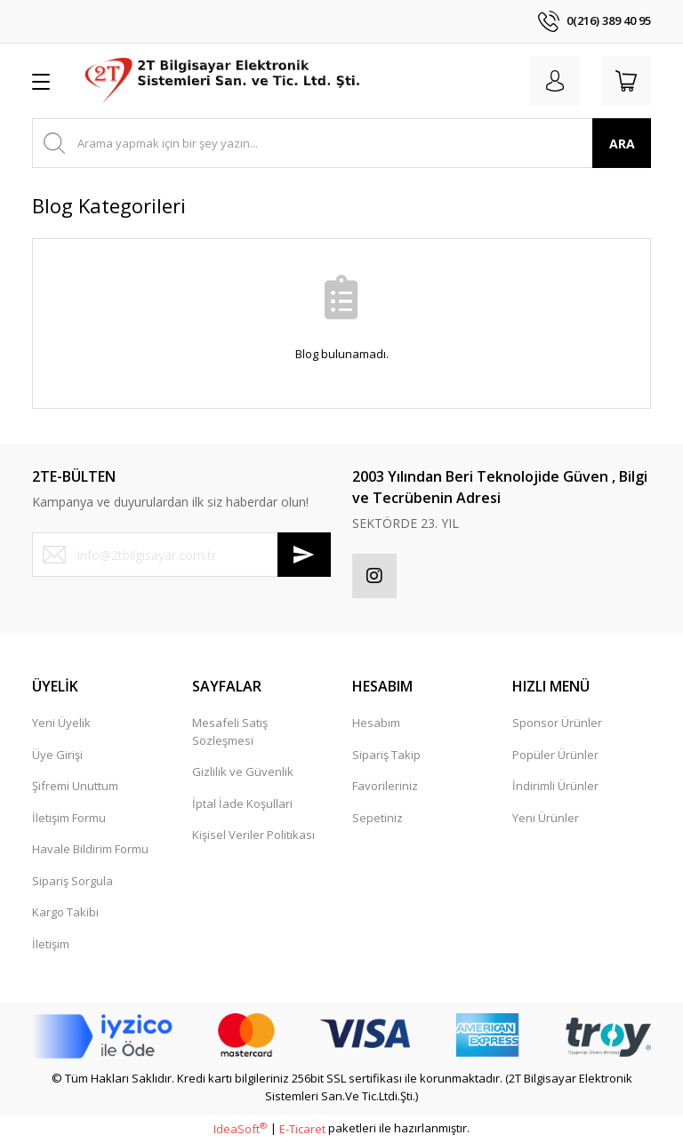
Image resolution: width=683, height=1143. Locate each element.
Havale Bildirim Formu (90, 849)
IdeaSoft (240, 1129)
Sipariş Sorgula (72, 881)
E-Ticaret (302, 1129)
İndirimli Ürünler (555, 786)
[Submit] (304, 554)
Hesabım (376, 723)
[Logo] (224, 81)
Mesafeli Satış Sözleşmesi (230, 731)
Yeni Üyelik (61, 723)
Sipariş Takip (386, 755)
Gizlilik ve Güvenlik (242, 771)
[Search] (341, 143)
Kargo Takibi (65, 912)
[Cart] (626, 81)
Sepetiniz (377, 818)
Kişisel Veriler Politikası (253, 835)
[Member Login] (555, 81)
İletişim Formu (69, 818)
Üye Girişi (57, 755)
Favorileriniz (385, 786)
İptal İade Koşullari (242, 803)
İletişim (50, 944)
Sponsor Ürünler (557, 723)
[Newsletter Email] (181, 554)
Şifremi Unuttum (75, 786)
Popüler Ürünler (555, 755)
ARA (622, 143)
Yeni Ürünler (545, 818)
